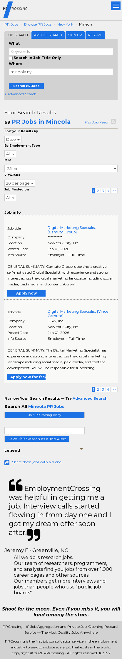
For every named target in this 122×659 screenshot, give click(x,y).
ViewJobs (12, 175)
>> (114, 190)
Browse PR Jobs (37, 24)
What (14, 43)
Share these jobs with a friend (36, 462)
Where (16, 63)
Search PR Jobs (26, 86)
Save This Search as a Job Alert (37, 438)
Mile (7, 160)
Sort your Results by (21, 131)
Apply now (26, 293)
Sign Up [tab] (75, 35)
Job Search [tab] (17, 35)
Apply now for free (28, 377)
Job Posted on (16, 189)
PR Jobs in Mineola (41, 121)
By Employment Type (22, 146)
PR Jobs (11, 24)
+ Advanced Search (20, 94)
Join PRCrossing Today (45, 415)
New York (65, 24)
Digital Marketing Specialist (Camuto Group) (72, 229)
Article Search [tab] (48, 35)
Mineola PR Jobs (46, 406)
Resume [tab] (95, 35)
